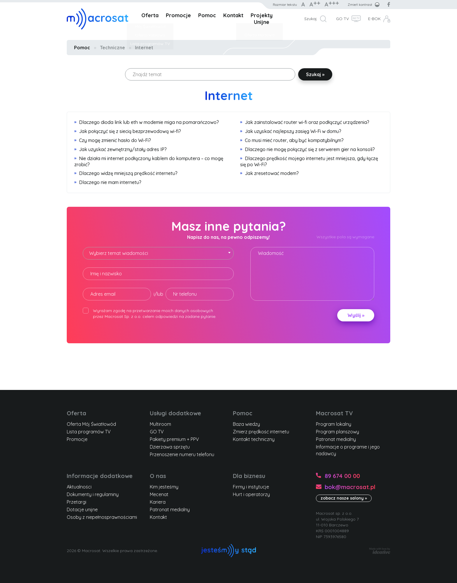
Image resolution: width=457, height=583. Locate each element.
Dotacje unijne (82, 509)
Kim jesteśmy (164, 487)
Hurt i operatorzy (251, 494)
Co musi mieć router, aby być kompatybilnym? (292, 140)
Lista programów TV (89, 432)
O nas (158, 475)
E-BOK (374, 18)
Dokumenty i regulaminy (93, 494)
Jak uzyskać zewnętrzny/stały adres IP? (120, 149)
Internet (144, 47)
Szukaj (310, 18)
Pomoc (207, 15)
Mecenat (159, 494)
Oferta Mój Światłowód (91, 424)
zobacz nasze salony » (344, 498)
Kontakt (233, 15)
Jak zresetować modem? (269, 173)
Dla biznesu (249, 475)
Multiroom (160, 424)
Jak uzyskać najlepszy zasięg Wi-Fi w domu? (290, 131)
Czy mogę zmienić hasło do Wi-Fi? (112, 140)
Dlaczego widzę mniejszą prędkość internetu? (125, 173)
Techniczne (112, 47)
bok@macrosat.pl (350, 487)
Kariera (158, 502)
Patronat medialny (336, 439)
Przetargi (76, 502)
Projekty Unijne (262, 18)
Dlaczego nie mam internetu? (107, 182)
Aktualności (79, 487)
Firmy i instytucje (251, 487)
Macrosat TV (334, 413)
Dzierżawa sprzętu (170, 447)
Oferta (150, 15)
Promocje (178, 15)
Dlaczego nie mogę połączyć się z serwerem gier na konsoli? (307, 149)
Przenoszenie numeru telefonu (182, 454)
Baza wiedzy (246, 424)
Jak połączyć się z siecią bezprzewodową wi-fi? (127, 131)
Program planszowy (337, 432)
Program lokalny (333, 424)
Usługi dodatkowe (175, 413)
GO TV (342, 18)
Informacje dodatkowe (100, 475)
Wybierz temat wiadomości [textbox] (118, 253)
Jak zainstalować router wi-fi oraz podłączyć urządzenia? (304, 122)
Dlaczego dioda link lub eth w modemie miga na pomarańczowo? (146, 122)
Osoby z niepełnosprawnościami (102, 517)
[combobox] (158, 253)
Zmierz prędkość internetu (261, 432)
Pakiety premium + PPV (174, 439)
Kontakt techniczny (254, 439)
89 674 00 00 (342, 475)
